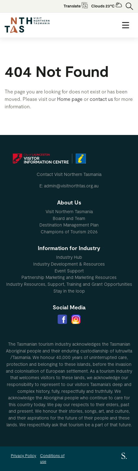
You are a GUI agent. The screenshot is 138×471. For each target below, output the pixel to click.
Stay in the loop (69, 291)
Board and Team (69, 218)
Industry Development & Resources (69, 264)
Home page (69, 99)
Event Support (69, 270)
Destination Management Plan (69, 224)
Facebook (62, 319)
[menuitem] (69, 211)
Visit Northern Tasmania (69, 211)
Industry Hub (69, 257)
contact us (101, 99)
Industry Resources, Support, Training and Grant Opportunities (69, 284)
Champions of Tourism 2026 (69, 231)
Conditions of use (52, 458)
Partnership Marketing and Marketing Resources (69, 277)
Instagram (76, 319)
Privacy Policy (23, 455)
